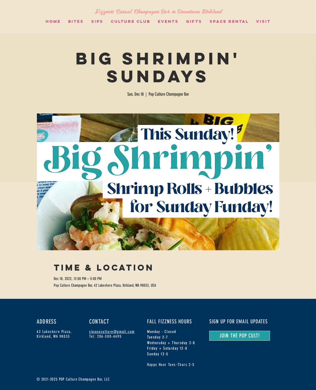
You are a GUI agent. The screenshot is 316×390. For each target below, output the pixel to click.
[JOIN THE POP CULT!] (239, 336)
